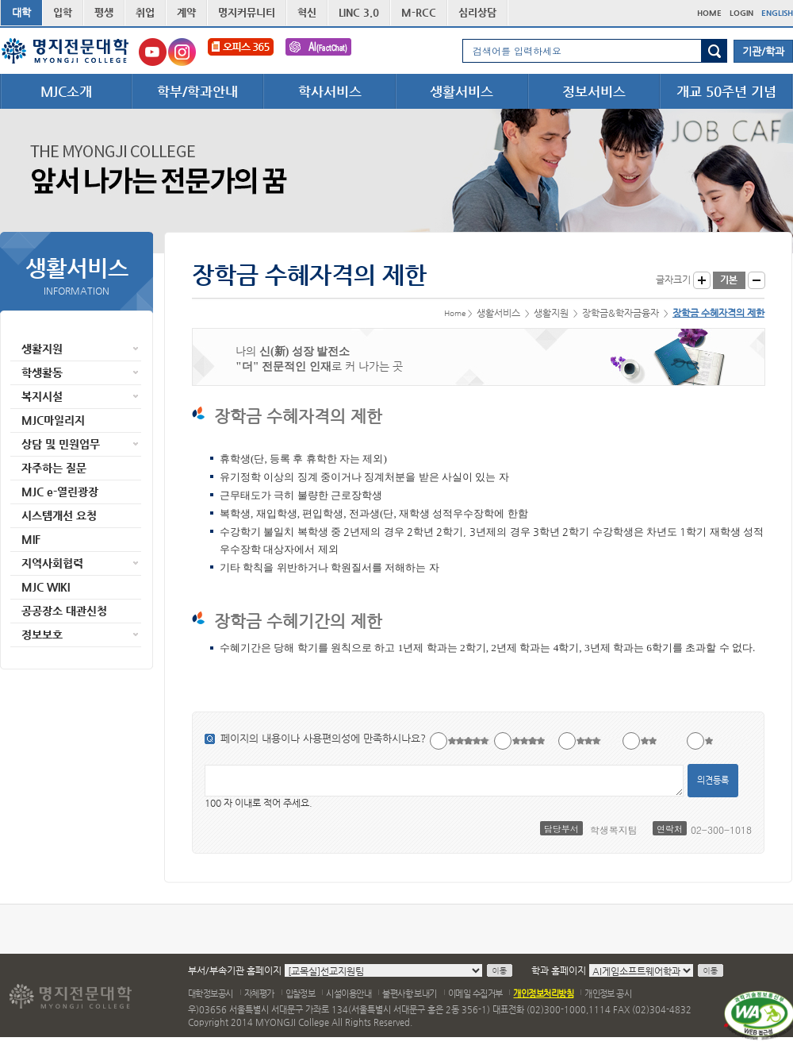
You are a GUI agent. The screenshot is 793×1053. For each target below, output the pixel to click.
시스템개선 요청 (59, 515)
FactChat (318, 52)
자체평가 (259, 994)
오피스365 (241, 52)
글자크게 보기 (702, 280)
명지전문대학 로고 (65, 51)
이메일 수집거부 (475, 994)
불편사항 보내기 (409, 994)
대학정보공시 (210, 994)
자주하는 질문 (53, 467)
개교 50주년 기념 (726, 91)
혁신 (306, 12)
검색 (714, 51)
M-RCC (418, 12)
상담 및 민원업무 (60, 444)
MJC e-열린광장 (59, 491)
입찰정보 (300, 994)
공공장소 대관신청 (64, 610)
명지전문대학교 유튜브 (153, 52)
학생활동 (42, 372)
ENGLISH (777, 13)
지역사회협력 (52, 563)
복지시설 (42, 396)
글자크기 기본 (729, 280)
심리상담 (477, 12)
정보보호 (42, 634)
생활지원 (42, 348)
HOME (709, 13)
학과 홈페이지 (558, 970)
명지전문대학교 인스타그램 (182, 52)
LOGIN (741, 13)
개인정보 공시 (607, 994)
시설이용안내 (348, 994)
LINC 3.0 (359, 12)
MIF (30, 539)
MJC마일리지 (53, 420)
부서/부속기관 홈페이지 (235, 970)
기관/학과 (763, 51)
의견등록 (713, 780)
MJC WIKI (45, 586)
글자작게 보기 (756, 280)
